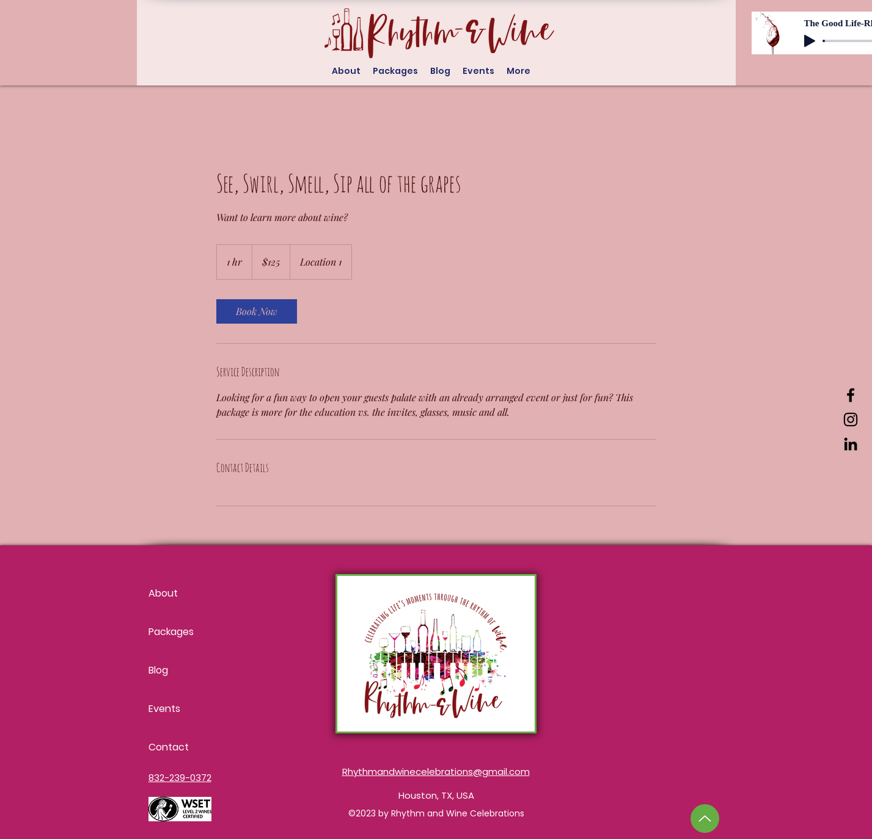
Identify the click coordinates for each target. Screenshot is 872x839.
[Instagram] (850, 419)
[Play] (809, 41)
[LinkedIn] (850, 444)
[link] (256, 311)
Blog (158, 670)
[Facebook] (850, 395)
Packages (171, 632)
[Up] (705, 818)
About (163, 593)
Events (164, 709)
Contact (168, 747)
